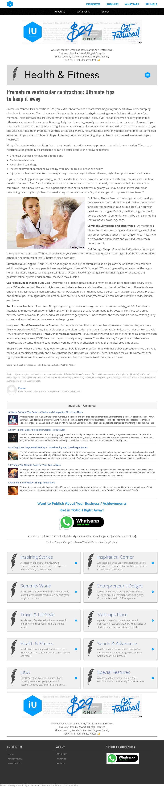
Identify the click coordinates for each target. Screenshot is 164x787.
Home (10, 754)
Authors (61, 763)
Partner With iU (15, 758)
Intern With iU (14, 763)
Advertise (59, 11)
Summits (113, 4)
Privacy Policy (71, 785)
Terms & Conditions (51, 785)
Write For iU (83, 11)
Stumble (151, 4)
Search (106, 11)
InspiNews (93, 4)
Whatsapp (132, 4)
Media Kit (61, 754)
